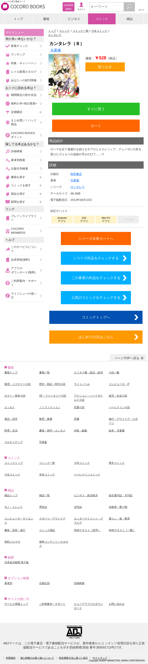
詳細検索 (16, 151)
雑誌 (130, 19)
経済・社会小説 (118, 395)
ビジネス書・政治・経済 (88, 372)
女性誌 (78, 507)
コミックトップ (13, 462)
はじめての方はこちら (95, 337)
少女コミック (12, 474)
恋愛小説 (79, 407)
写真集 (43, 442)
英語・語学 (11, 418)
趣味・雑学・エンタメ (52, 430)
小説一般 (114, 372)
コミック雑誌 (47, 530)
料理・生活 (11, 430)
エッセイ (9, 407)
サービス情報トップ (16, 604)
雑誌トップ (11, 495)
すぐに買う (96, 109)
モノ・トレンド (13, 507)
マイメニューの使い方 (24, 295)
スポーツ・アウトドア (52, 518)
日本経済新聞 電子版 (16, 562)
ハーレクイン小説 (119, 407)
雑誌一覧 (44, 495)
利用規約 (11, 658)
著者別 (8, 583)
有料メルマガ (12, 541)
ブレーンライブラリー (24, 218)
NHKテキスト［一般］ (122, 530)
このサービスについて (24, 249)
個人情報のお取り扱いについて (37, 658)
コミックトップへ (96, 317)
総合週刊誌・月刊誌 (120, 495)
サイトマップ (100, 658)
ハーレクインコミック (87, 474)
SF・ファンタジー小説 (52, 395)
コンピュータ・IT (119, 384)
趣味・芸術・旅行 (14, 530)
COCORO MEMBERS (18, 230)
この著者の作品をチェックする (95, 278)
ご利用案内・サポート (24, 282)
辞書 (76, 418)
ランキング (18, 54)
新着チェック (19, 46)
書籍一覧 (44, 372)
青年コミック (117, 462)
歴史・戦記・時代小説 (52, 384)
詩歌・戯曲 (80, 430)
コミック (102, 19)
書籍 (46, 19)
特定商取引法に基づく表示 (73, 658)
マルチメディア (13, 442)
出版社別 (44, 583)
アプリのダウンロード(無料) (23, 270)
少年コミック (82, 462)
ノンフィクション (49, 407)
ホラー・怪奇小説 (14, 395)
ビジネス (74, 19)
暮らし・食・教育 (119, 518)
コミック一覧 (47, 462)
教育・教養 (45, 418)
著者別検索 (18, 160)
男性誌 (43, 507)
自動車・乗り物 (118, 507)
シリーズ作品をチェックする (96, 258)
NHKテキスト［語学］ (87, 530)
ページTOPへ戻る (127, 358)
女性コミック (47, 474)
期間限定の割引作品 (24, 95)
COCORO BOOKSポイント (23, 135)
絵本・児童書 (117, 430)
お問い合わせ (117, 604)
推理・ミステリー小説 (17, 384)
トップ (18, 19)
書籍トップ (11, 372)
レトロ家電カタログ (24, 71)
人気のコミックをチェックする (95, 297)
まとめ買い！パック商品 (24, 122)
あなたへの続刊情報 (24, 80)
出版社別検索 (19, 168)
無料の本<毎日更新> (24, 103)
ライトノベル (82, 384)
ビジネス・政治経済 (86, 495)
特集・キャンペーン (24, 63)
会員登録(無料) (20, 259)
